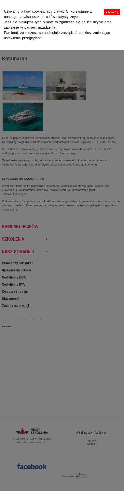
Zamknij (112, 12)
